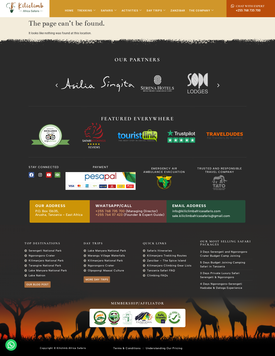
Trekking (86, 10)
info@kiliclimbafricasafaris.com (196, 211)
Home (69, 10)
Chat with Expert (250, 6)
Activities (132, 10)
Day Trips (156, 10)
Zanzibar (178, 10)
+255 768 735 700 (248, 10)
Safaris (109, 10)
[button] (56, 85)
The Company (201, 10)
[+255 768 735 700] (232, 10)
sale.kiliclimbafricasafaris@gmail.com (201, 216)
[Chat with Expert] (232, 6)
